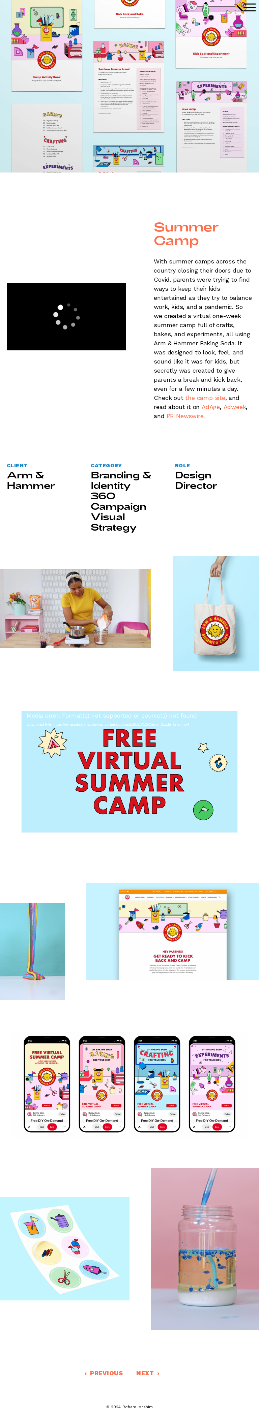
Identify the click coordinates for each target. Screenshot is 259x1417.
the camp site (206, 397)
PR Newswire (185, 415)
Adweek (235, 406)
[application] (66, 316)
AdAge (211, 406)
